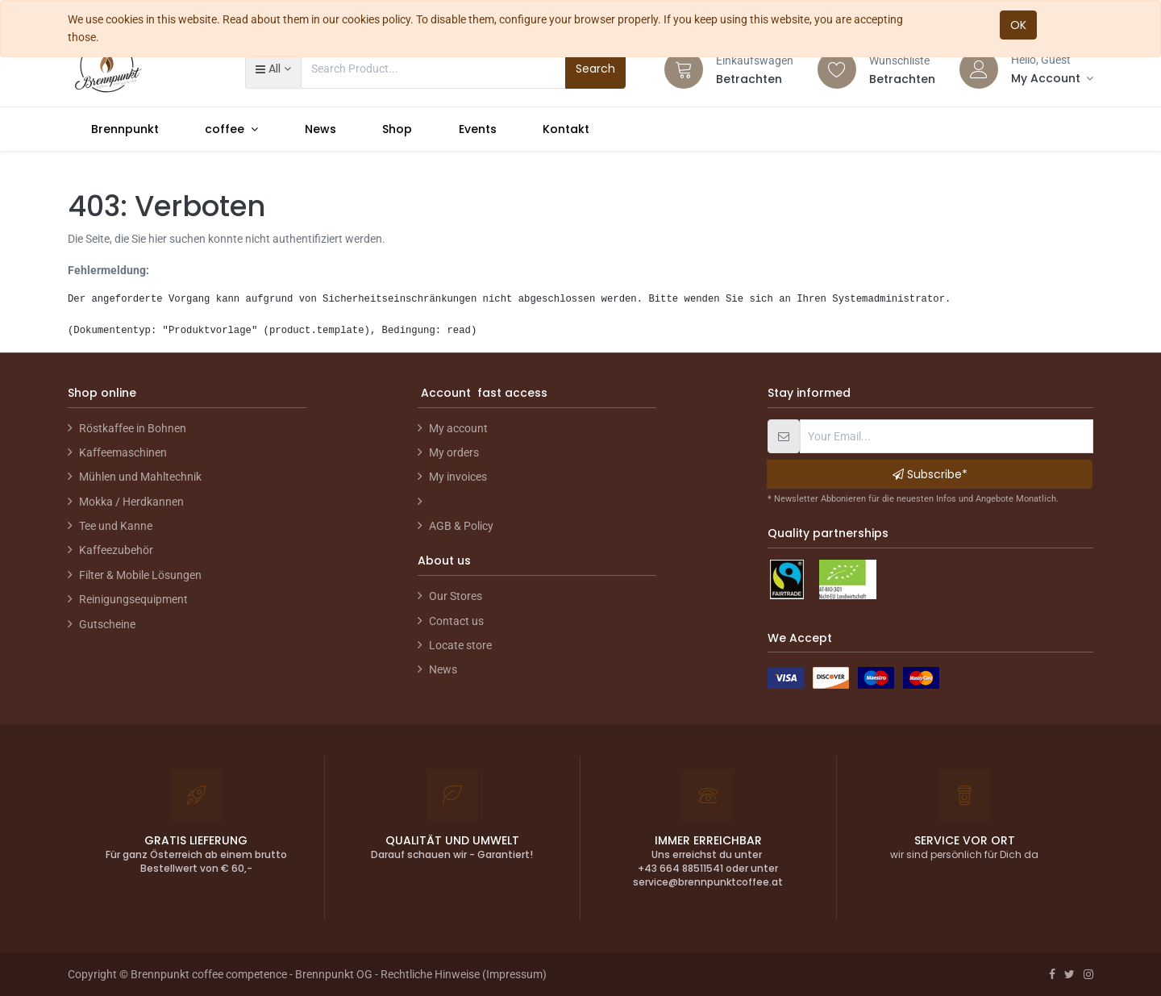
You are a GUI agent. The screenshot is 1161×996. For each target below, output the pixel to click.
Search (595, 68)
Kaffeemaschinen (123, 452)
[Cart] (683, 69)
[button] (273, 68)
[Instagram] (1088, 974)
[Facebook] (1052, 974)
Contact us (456, 621)
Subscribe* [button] (930, 474)
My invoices (458, 476)
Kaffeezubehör (116, 550)
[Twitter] (1069, 974)
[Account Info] (1052, 78)
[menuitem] (125, 129)
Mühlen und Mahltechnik (140, 476)
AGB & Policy (461, 525)
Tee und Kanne (115, 525)
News (443, 669)
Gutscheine (107, 624)
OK (1018, 25)
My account (458, 428)
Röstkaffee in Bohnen (132, 428)
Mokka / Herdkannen (131, 501)
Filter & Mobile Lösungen (140, 575)
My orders (454, 452)
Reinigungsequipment (133, 599)
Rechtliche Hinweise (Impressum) (464, 974)
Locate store (460, 645)
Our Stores (455, 596)
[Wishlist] (837, 69)
